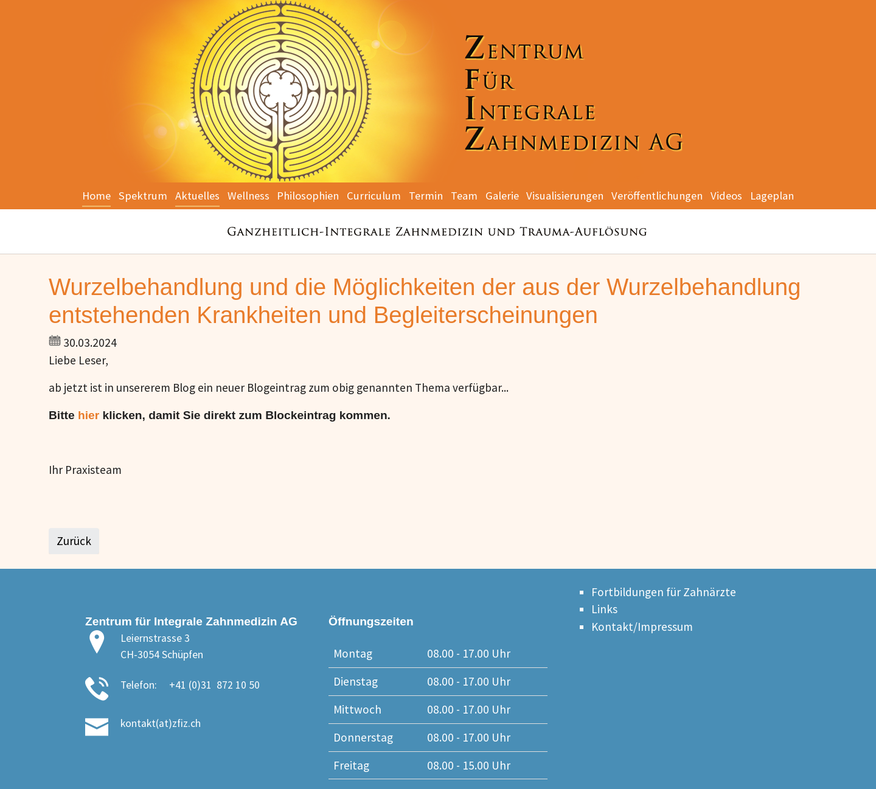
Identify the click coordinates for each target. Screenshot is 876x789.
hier (88, 415)
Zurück (74, 541)
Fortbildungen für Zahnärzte (663, 592)
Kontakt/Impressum (642, 626)
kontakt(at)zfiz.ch (160, 723)
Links (604, 609)
